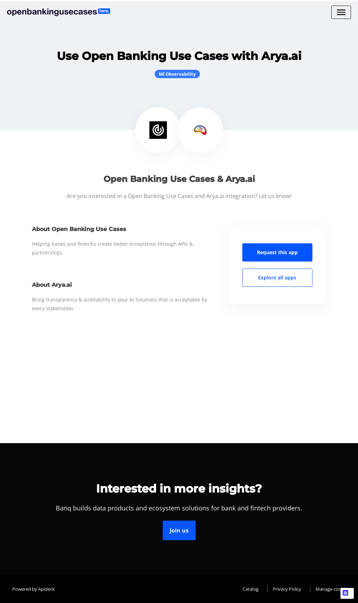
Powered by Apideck (33, 589)
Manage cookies (332, 589)
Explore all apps (277, 277)
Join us (179, 530)
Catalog (250, 589)
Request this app (277, 252)
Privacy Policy (287, 589)
